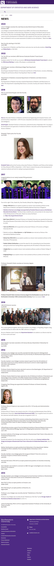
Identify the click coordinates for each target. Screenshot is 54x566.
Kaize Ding (48, 47)
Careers (3, 533)
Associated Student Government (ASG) (25, 413)
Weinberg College (30, 2)
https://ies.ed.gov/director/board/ (14, 215)
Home (2, 15)
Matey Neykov (7, 49)
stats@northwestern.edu (34, 532)
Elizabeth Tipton (5, 165)
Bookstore (29, 548)
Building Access (4, 529)
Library (28, 552)
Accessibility (4, 526)
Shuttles (29, 559)
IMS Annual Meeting (8, 62)
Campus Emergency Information (8, 531)
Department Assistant (26, 332)
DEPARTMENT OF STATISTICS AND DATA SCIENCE (20, 7)
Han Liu (3, 117)
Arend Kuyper (4, 124)
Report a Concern (5, 542)
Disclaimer (3, 537)
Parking (29, 557)
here (50, 38)
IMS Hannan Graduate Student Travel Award (36, 60)
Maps (28, 554)
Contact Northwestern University (8, 535)
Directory (29, 550)
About (6, 15)
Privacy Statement (5, 540)
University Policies (5, 544)
